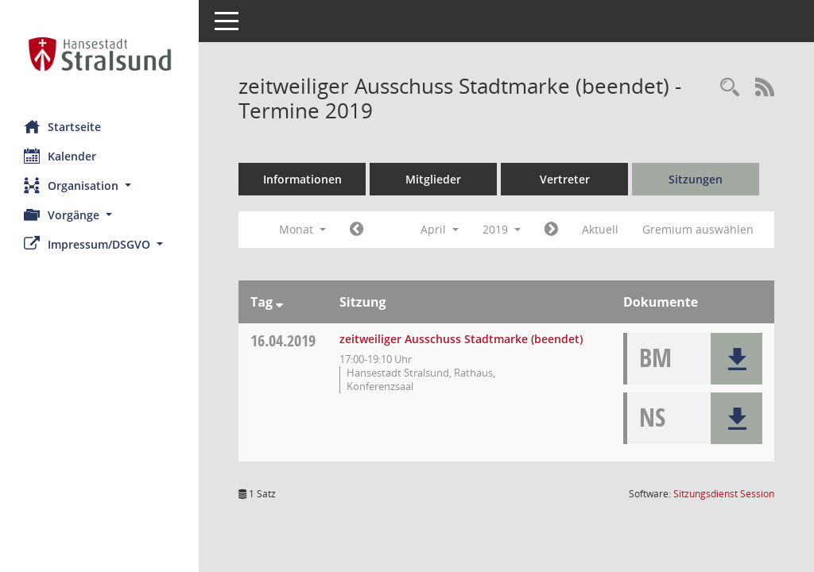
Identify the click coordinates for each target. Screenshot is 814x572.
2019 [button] (502, 229)
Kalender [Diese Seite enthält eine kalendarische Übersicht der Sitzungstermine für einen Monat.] (60, 156)
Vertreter (565, 179)
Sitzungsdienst (723, 493)
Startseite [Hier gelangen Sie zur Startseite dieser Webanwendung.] (62, 126)
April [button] (440, 229)
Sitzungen (696, 179)
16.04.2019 (283, 340)
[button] (99, 185)
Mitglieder (433, 179)
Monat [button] (302, 229)
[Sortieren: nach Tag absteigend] (279, 302)
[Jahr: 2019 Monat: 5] (551, 229)
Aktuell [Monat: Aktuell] (600, 229)
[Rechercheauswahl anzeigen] (729, 88)
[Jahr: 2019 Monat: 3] (356, 229)
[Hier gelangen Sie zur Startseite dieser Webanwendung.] (99, 54)
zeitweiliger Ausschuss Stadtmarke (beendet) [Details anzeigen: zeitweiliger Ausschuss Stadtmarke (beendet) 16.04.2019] (461, 338)
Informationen (302, 179)
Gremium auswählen (698, 229)
